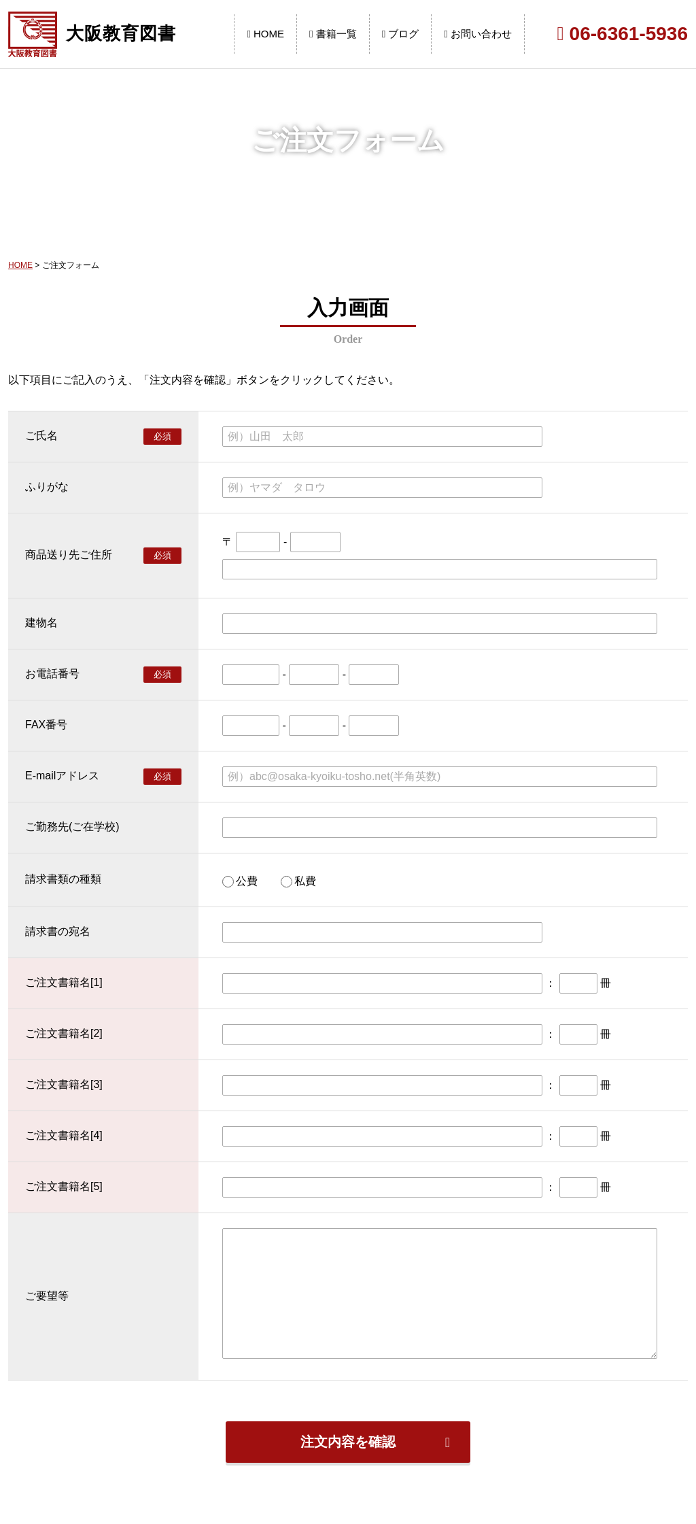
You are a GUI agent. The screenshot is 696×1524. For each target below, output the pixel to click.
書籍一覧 (333, 33)
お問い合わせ (478, 33)
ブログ (400, 33)
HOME (265, 33)
